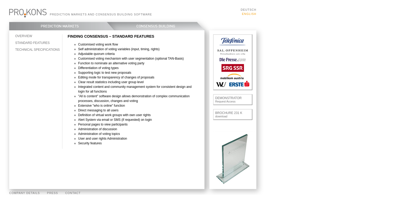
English (249, 13)
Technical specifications (37, 50)
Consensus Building (159, 26)
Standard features (32, 43)
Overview (23, 36)
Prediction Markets (58, 26)
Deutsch (248, 9)
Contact (73, 193)
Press (52, 193)
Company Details (24, 193)
